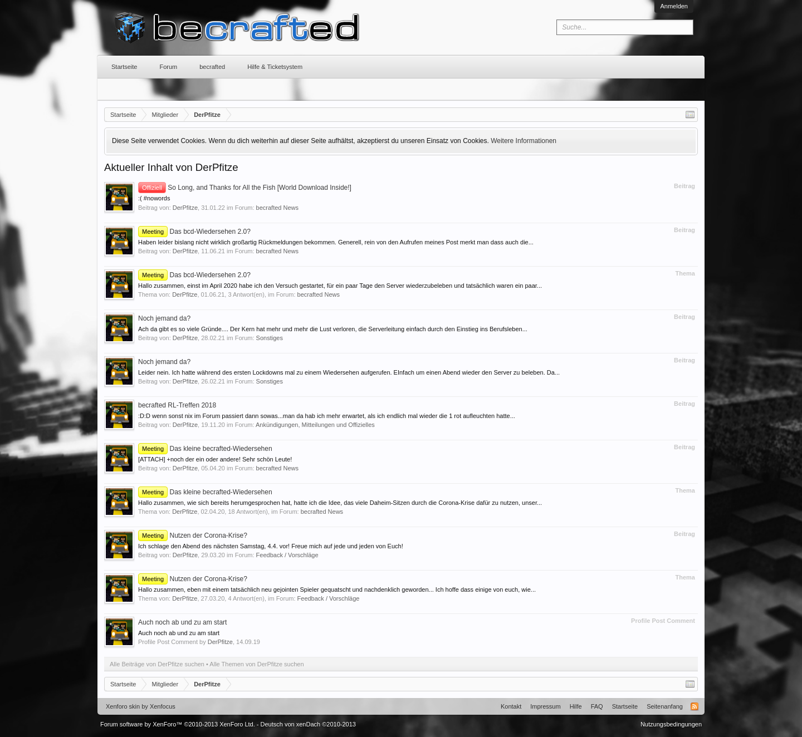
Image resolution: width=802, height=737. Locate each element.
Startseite (124, 66)
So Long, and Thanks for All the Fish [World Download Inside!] (244, 187)
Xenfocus (162, 706)
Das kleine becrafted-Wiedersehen (205, 449)
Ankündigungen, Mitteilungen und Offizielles (315, 424)
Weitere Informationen (523, 141)
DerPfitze (185, 207)
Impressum (545, 706)
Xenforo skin (123, 706)
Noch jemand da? (164, 318)
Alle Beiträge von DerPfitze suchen (157, 664)
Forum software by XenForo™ (177, 724)
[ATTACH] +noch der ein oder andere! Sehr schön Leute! (215, 459)
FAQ (597, 706)
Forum (168, 66)
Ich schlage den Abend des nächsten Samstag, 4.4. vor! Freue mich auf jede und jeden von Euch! (270, 546)
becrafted (212, 66)
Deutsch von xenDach (308, 724)
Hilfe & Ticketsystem (274, 66)
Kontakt (511, 706)
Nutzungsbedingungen (671, 724)
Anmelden (674, 6)
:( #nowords (154, 198)
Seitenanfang (665, 706)
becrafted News (277, 207)
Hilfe (576, 706)
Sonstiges (269, 338)
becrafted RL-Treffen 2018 (177, 405)
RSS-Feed (694, 706)
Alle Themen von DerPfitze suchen (256, 664)
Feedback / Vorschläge (287, 555)
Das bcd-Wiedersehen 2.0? (194, 231)
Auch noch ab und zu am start (182, 622)
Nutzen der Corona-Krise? (192, 535)
